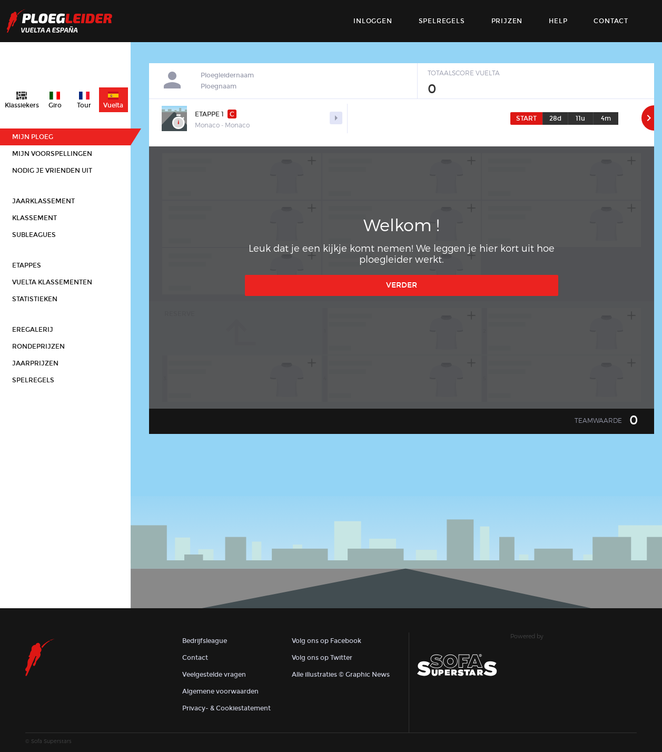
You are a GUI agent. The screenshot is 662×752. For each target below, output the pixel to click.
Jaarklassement (43, 201)
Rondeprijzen (38, 346)
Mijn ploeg (32, 137)
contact (611, 21)
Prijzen (507, 21)
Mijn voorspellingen (52, 153)
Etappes (26, 265)
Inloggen (372, 21)
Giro (55, 105)
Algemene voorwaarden (220, 691)
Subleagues (34, 235)
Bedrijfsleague (204, 641)
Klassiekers (22, 105)
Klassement (34, 218)
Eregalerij (32, 329)
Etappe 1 (215, 114)
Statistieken (34, 299)
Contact (195, 657)
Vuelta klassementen (52, 282)
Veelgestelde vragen (214, 674)
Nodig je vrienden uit (52, 170)
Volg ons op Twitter (322, 657)
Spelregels (442, 21)
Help (558, 21)
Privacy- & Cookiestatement (226, 708)
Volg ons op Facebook (326, 641)
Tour (84, 105)
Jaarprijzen (35, 363)
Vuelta (113, 105)
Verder (401, 285)
